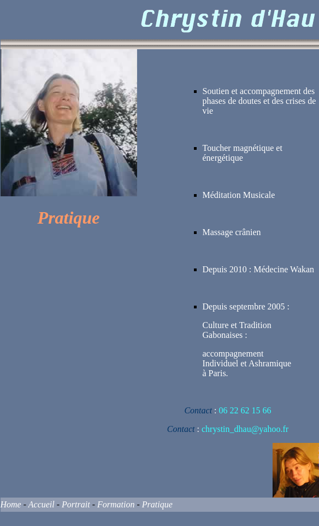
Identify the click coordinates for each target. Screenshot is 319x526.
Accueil (41, 504)
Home (11, 504)
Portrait (76, 504)
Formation (115, 504)
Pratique (157, 504)
